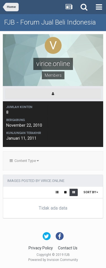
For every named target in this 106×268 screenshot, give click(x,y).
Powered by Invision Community (53, 260)
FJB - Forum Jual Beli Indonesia (50, 22)
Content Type (24, 161)
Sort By (90, 192)
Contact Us (67, 248)
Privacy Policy (41, 248)
